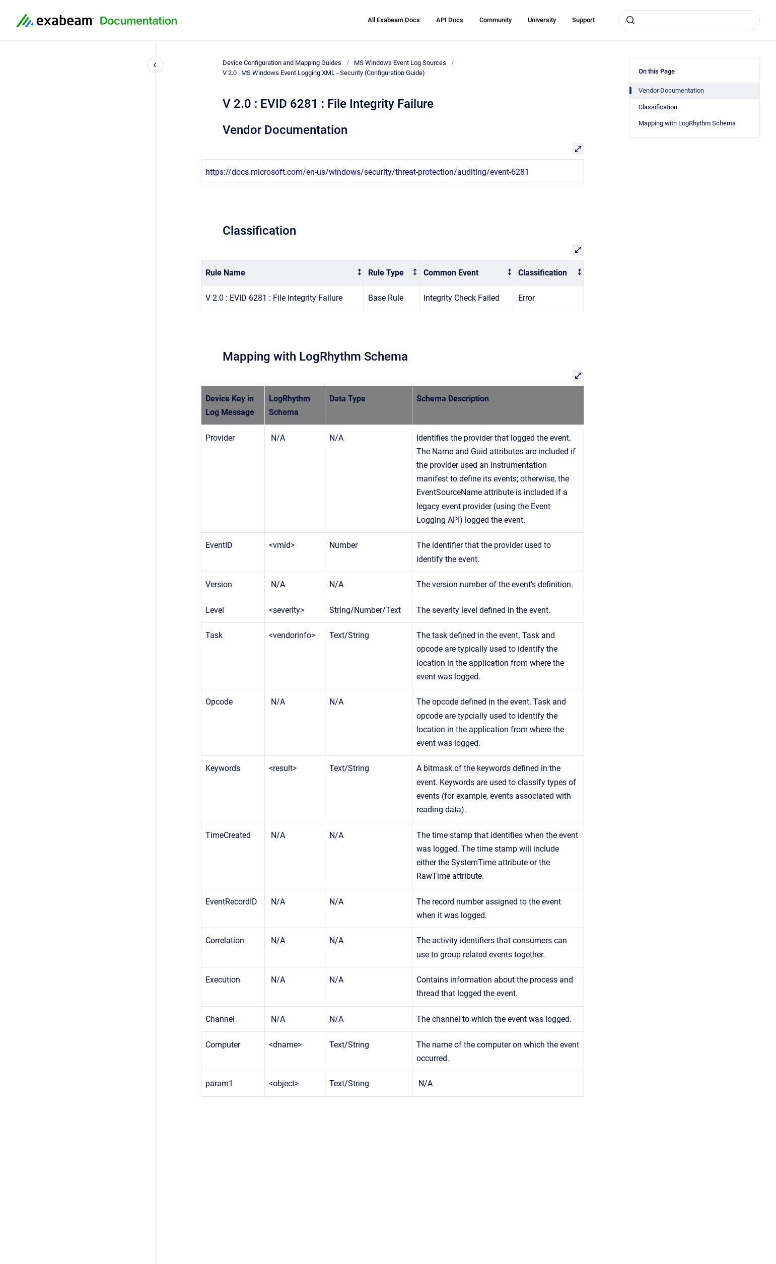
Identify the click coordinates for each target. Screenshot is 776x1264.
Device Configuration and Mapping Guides (282, 62)
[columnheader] (282, 273)
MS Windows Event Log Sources (400, 62)
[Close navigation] (155, 65)
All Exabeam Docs (394, 20)
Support (583, 20)
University (542, 20)
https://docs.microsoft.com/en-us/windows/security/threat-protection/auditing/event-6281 (367, 172)
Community (495, 20)
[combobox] (689, 20)
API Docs (449, 20)
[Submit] (630, 20)
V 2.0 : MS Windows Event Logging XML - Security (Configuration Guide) (324, 73)
